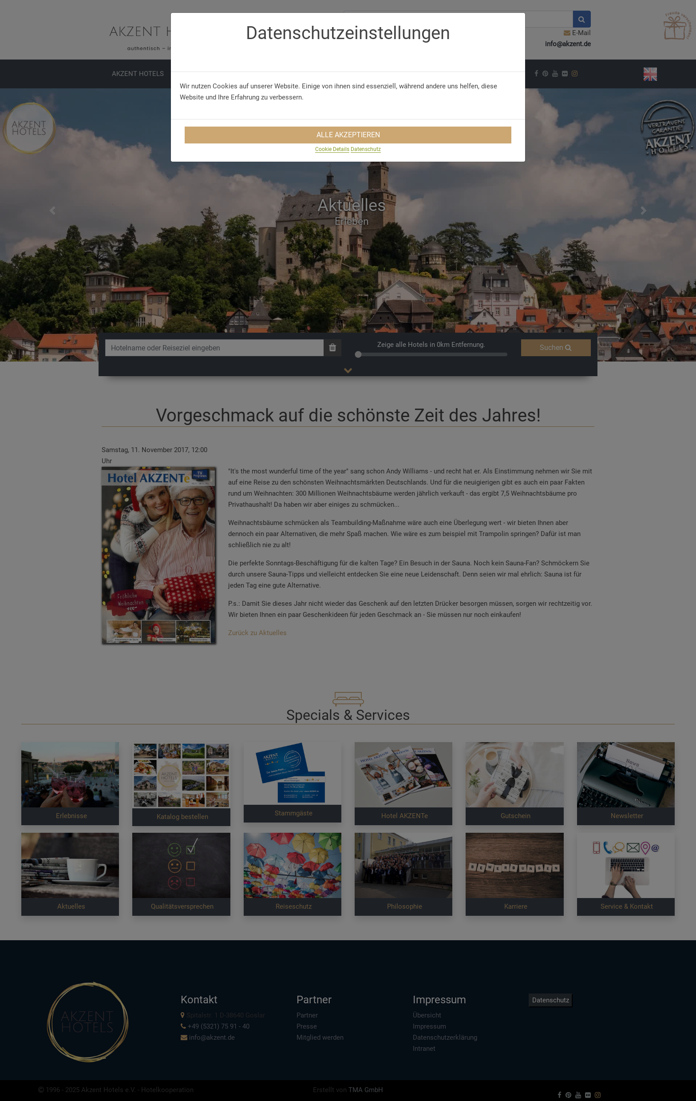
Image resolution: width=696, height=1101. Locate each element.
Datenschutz (366, 149)
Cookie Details (332, 149)
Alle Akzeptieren (348, 135)
